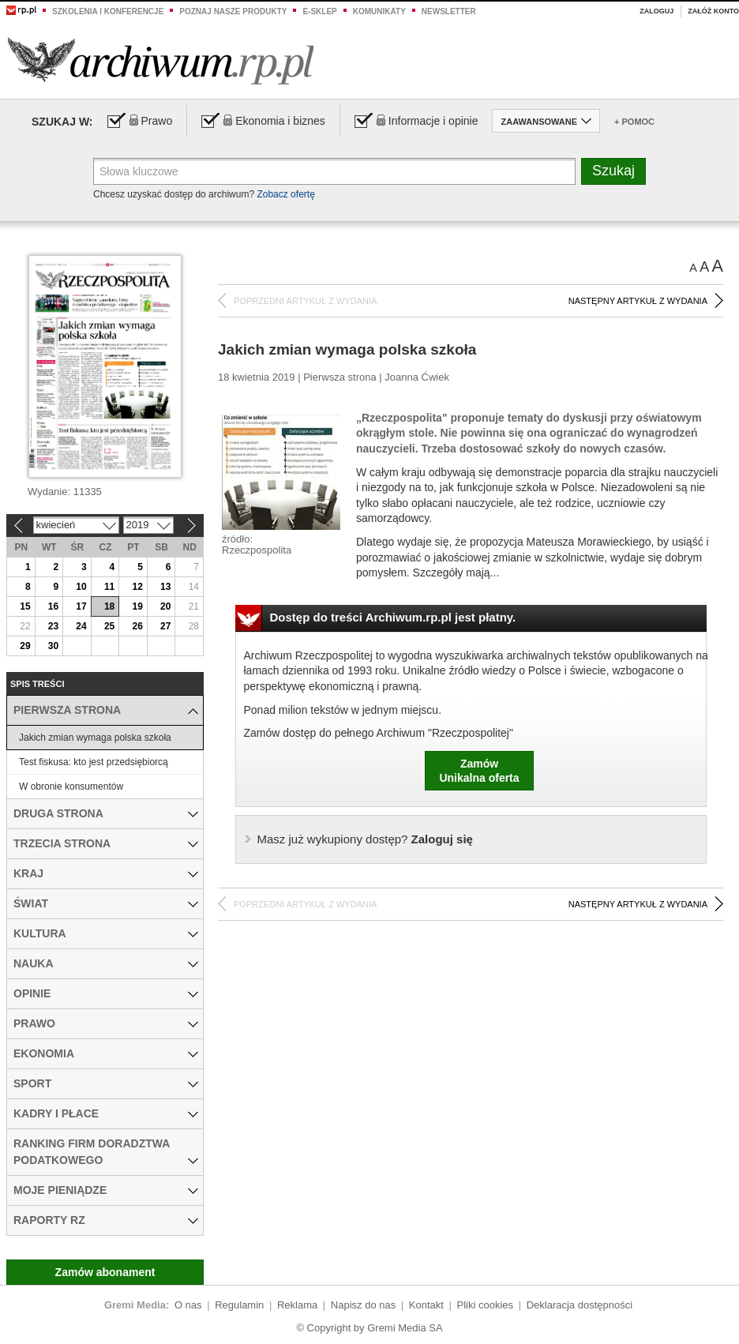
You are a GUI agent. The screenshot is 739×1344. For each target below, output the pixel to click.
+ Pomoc (634, 121)
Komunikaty (379, 11)
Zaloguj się (365, 839)
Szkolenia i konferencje (107, 11)
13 (165, 586)
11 (109, 586)
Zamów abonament (105, 1272)
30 (53, 645)
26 (137, 626)
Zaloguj (656, 11)
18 (109, 606)
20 (165, 606)
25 (109, 626)
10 (81, 586)
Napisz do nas (363, 1305)
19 (137, 606)
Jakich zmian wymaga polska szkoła (95, 737)
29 (25, 645)
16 (53, 606)
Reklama (297, 1305)
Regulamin (239, 1305)
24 (81, 626)
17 (81, 606)
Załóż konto (713, 11)
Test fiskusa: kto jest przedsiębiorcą (93, 762)
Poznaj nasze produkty (233, 11)
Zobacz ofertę (285, 194)
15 (25, 606)
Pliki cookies (485, 1305)
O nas (188, 1305)
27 (165, 626)
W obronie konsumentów (71, 786)
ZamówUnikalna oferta (479, 770)
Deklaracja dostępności (579, 1305)
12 (137, 586)
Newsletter (449, 11)
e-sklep (319, 11)
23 (53, 626)
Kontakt (426, 1305)
